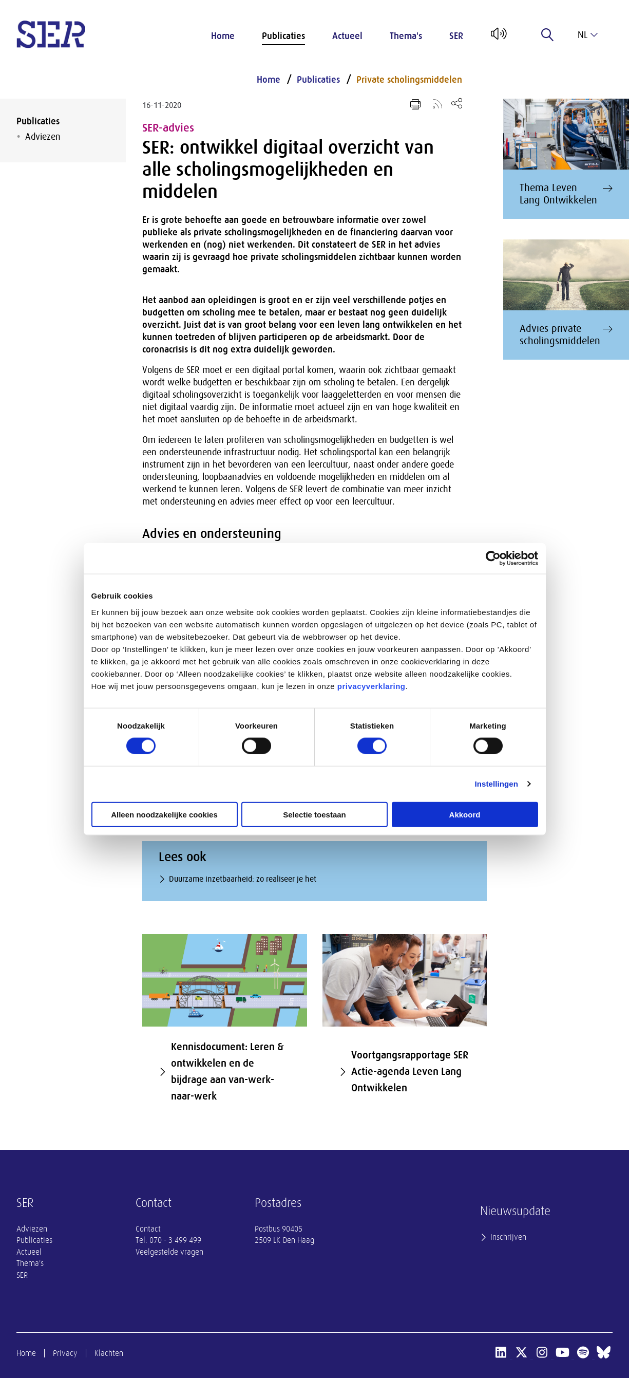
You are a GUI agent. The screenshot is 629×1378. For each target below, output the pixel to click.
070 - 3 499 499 (175, 1240)
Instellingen (497, 783)
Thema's (406, 36)
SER (456, 36)
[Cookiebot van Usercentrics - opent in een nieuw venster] (493, 558)
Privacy (65, 1353)
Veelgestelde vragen (169, 1252)
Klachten (108, 1353)
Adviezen (43, 137)
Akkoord (465, 814)
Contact (148, 1229)
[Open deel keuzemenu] (456, 103)
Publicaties (283, 36)
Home (223, 36)
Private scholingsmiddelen (409, 80)
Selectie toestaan (314, 814)
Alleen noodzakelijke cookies (164, 814)
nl (588, 35)
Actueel (347, 36)
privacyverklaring (371, 685)
